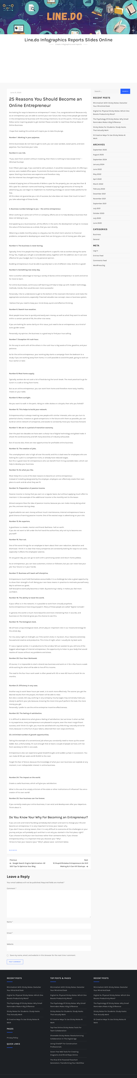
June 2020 (97, 223)
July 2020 (97, 218)
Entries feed (98, 255)
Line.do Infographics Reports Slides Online (68, 39)
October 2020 (98, 213)
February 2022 (99, 189)
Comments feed (100, 260)
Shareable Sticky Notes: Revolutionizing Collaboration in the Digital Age (67, 1037)
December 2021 (99, 194)
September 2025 (100, 150)
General (96, 239)
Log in (95, 251)
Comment (11, 888)
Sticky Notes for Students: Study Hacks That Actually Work (109, 128)
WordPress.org (99, 265)
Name (10, 922)
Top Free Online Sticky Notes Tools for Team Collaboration (65, 1029)
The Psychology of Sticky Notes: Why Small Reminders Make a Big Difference (110, 120)
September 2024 (100, 159)
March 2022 (98, 184)
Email (10, 933)
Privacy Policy (12, 1038)
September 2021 (99, 203)
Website (10, 944)
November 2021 (99, 199)
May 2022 (97, 174)
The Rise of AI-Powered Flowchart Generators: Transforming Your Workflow (67, 1061)
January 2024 (98, 164)
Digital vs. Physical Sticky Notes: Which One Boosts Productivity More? (111, 112)
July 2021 (96, 208)
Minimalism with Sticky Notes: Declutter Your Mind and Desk (110, 104)
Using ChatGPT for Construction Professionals (63, 1045)
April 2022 (97, 179)
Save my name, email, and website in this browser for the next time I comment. (43, 955)
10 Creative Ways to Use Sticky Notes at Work (109, 136)
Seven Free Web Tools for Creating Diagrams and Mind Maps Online (64, 1053)
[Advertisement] (68, 66)
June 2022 (97, 169)
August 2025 (98, 155)
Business (13, 850)
